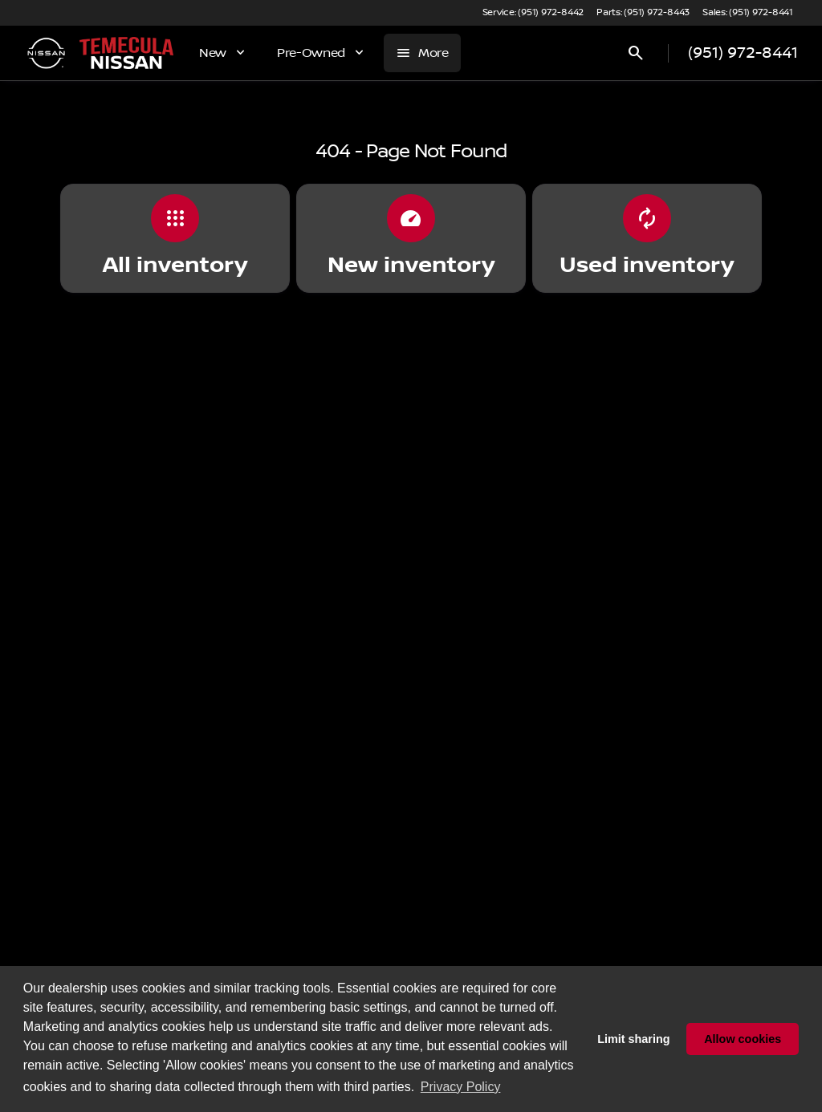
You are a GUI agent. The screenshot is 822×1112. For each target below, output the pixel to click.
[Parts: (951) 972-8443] (643, 12)
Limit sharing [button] (633, 1039)
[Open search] (636, 53)
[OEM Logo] (45, 53)
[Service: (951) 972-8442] (533, 12)
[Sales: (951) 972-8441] (747, 12)
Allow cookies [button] (742, 1039)
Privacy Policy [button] (461, 1087)
